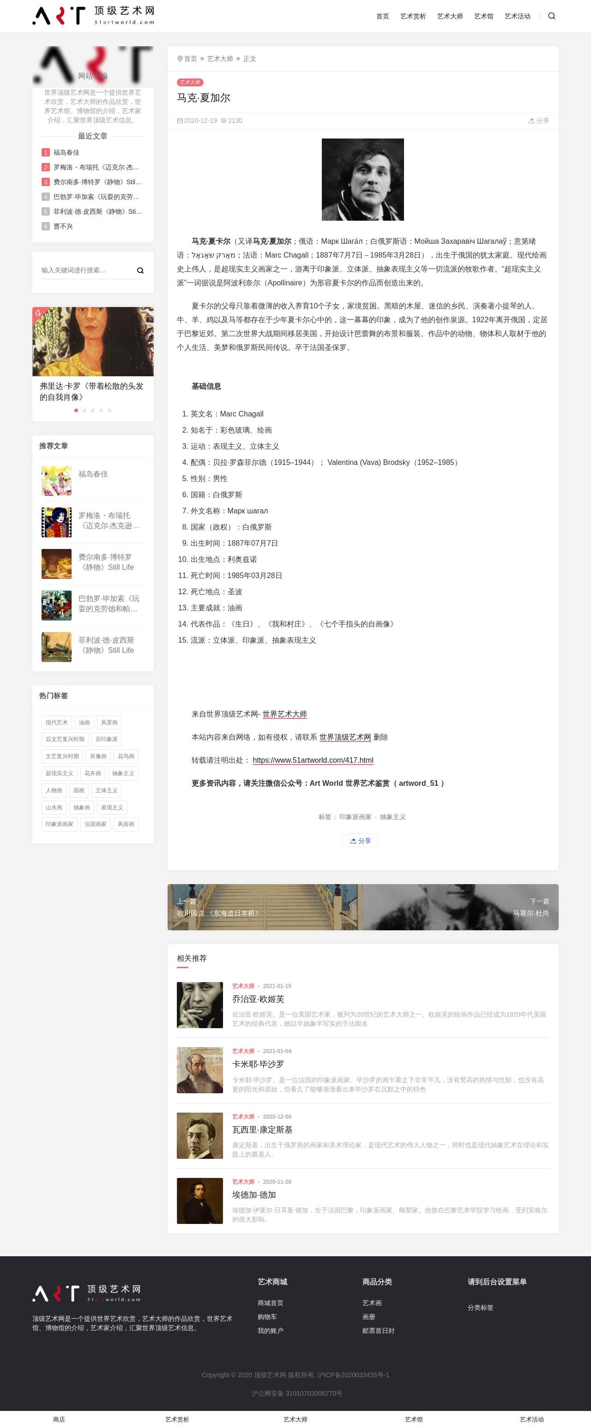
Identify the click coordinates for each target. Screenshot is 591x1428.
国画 (78, 790)
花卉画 (92, 773)
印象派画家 (59, 824)
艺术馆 (484, 16)
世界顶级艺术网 (345, 737)
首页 (382, 16)
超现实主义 (59, 773)
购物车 (267, 1316)
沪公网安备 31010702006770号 (296, 1393)
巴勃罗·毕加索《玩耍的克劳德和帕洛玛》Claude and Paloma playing (98, 196)
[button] (76, 410)
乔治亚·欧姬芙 (258, 999)
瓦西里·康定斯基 (262, 1129)
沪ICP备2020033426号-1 (354, 1375)
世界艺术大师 (285, 714)
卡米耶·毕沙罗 (258, 1064)
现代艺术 (57, 722)
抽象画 (81, 807)
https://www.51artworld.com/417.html (313, 760)
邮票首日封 (378, 1330)
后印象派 (107, 739)
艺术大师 (450, 16)
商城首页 (270, 1303)
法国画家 (95, 824)
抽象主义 (123, 773)
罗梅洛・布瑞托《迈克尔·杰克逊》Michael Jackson (98, 167)
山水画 (54, 807)
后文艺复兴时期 (65, 739)
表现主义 (112, 807)
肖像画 (98, 756)
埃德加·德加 (254, 1194)
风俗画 (126, 824)
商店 (59, 1419)
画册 (368, 1316)
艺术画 (372, 1303)
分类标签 (481, 1307)
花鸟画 (126, 756)
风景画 (109, 722)
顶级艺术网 (270, 1375)
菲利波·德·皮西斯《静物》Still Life (98, 211)
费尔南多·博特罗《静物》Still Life (98, 182)
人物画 (54, 790)
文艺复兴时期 (62, 756)
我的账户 (270, 1330)
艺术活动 (518, 16)
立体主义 (107, 790)
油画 (84, 722)
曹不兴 (63, 226)
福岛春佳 (66, 152)
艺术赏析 (413, 16)
